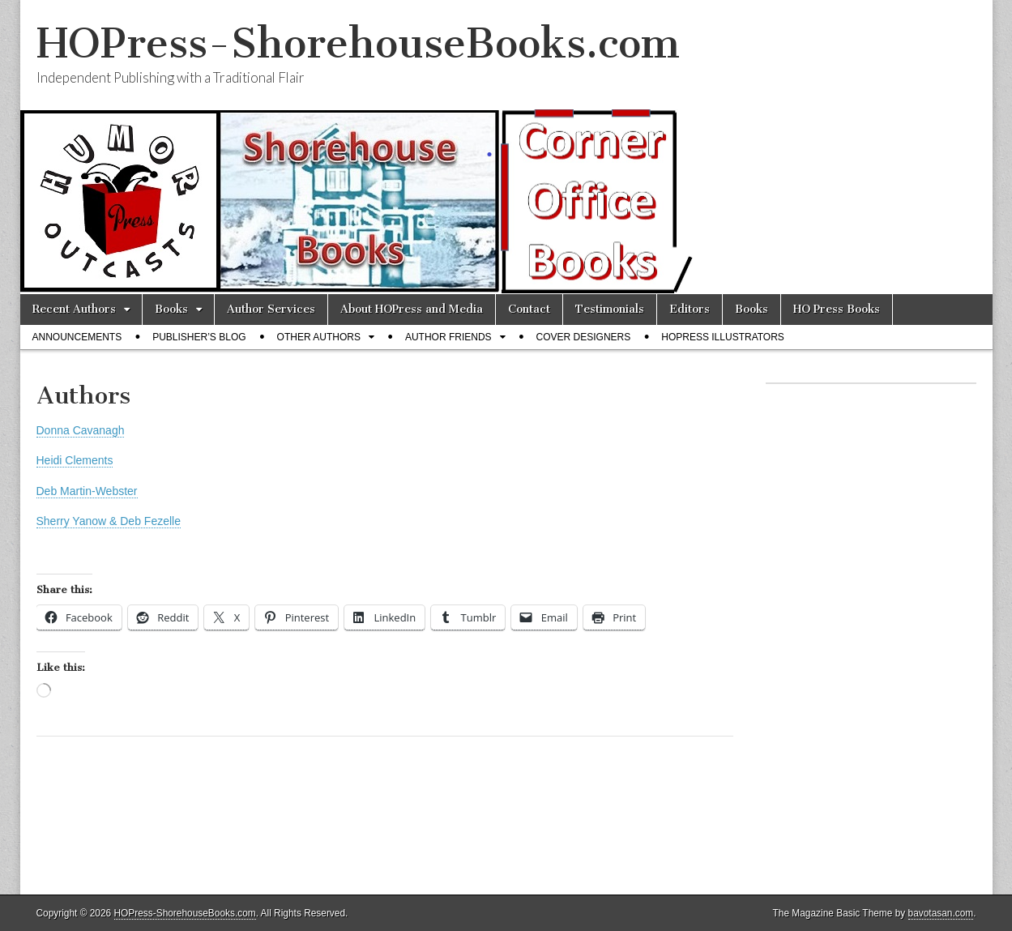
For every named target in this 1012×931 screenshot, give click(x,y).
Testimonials (609, 309)
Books (171, 309)
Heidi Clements (74, 460)
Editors (689, 309)
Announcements (77, 337)
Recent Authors (74, 309)
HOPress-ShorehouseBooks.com (358, 43)
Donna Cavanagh (80, 430)
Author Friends (448, 337)
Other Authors (319, 337)
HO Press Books (836, 309)
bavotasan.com (941, 913)
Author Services (271, 309)
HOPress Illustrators (722, 337)
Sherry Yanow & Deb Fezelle (108, 521)
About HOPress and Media (411, 309)
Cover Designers (583, 337)
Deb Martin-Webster (87, 491)
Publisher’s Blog (199, 337)
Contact (529, 309)
